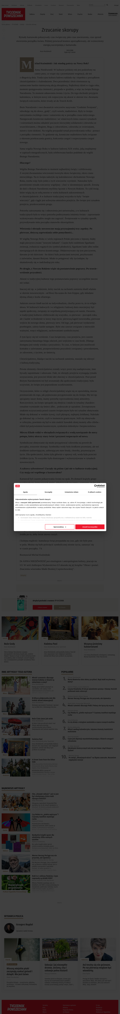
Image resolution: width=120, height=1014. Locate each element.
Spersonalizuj (59, 527)
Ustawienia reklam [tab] (71, 492)
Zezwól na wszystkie (89, 527)
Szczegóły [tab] (48, 492)
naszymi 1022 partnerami (30, 502)
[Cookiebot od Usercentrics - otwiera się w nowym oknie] (96, 486)
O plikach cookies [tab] (94, 492)
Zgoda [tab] (25, 492)
